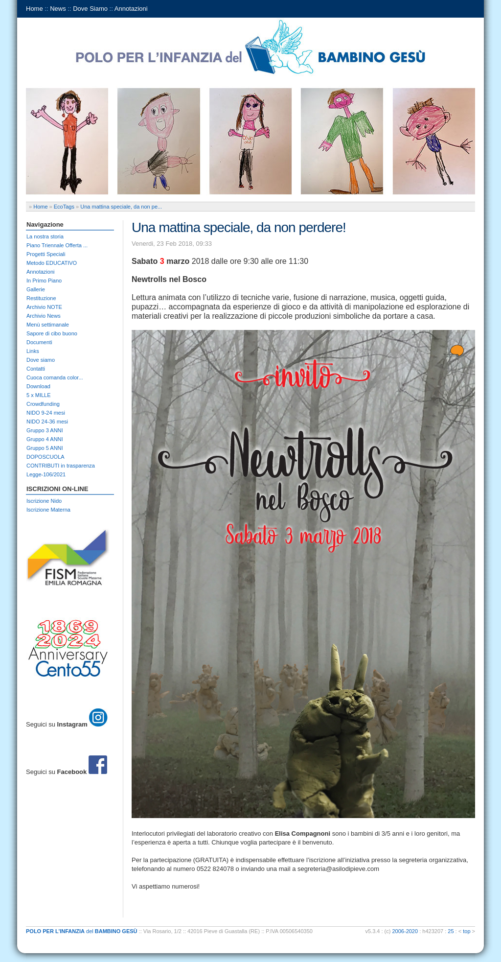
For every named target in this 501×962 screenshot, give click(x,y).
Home (34, 8)
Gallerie (35, 289)
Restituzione (41, 298)
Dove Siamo (90, 8)
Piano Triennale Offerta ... (57, 245)
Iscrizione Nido (44, 501)
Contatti (35, 369)
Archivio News (43, 316)
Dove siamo (40, 360)
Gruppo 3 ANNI (44, 430)
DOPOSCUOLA (45, 457)
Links (32, 351)
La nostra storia (45, 236)
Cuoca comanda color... (54, 377)
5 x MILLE (38, 395)
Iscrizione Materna (48, 510)
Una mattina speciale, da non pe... (121, 207)
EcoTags (64, 207)
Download (38, 386)
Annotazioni (131, 8)
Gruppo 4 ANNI (44, 439)
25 (451, 931)
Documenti (39, 342)
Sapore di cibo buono (51, 333)
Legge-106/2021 (46, 474)
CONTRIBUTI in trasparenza (60, 466)
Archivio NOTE (44, 307)
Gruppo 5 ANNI (44, 448)
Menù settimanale (47, 325)
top (466, 931)
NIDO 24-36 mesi (47, 421)
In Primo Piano (44, 280)
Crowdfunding (43, 404)
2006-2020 (405, 931)
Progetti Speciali (46, 254)
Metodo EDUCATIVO (51, 263)
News (58, 8)
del (81, 931)
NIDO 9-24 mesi (45, 413)
